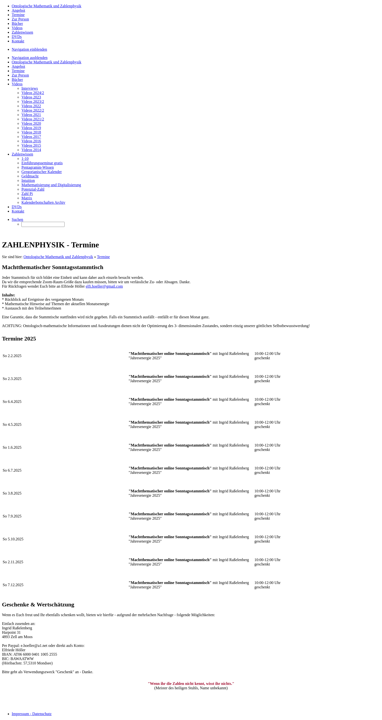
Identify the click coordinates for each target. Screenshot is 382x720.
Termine (103, 257)
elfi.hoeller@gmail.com (104, 286)
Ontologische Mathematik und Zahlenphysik (58, 257)
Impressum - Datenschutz (32, 714)
